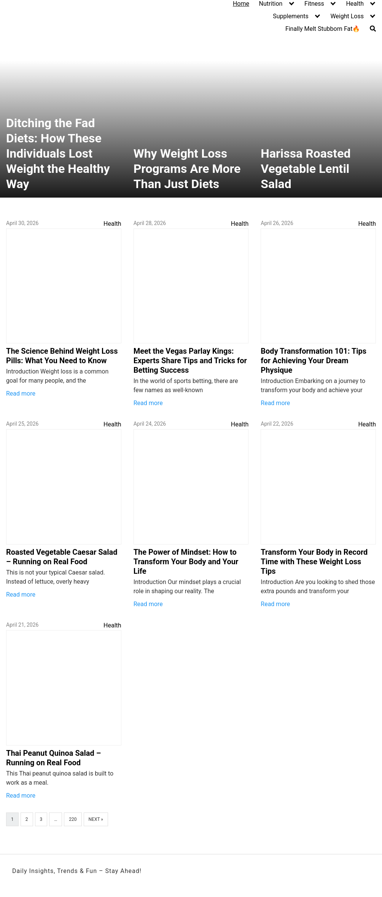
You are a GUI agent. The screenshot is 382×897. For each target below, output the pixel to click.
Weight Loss (347, 16)
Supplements (291, 16)
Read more (20, 393)
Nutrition (271, 3)
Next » (96, 819)
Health (355, 3)
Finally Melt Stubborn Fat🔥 (322, 28)
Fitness (314, 3)
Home (241, 3)
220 (72, 819)
